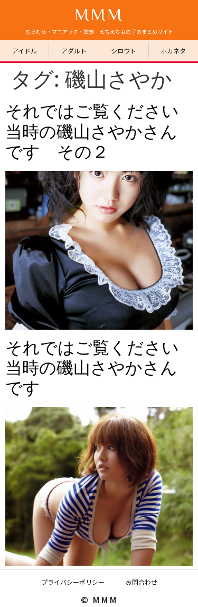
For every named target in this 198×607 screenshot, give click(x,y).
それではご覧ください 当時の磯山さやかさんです (100, 368)
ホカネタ (173, 50)
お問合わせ (141, 581)
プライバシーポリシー (73, 581)
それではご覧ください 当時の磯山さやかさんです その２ (100, 131)
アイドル (24, 50)
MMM (99, 13)
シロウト (123, 50)
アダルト (74, 50)
